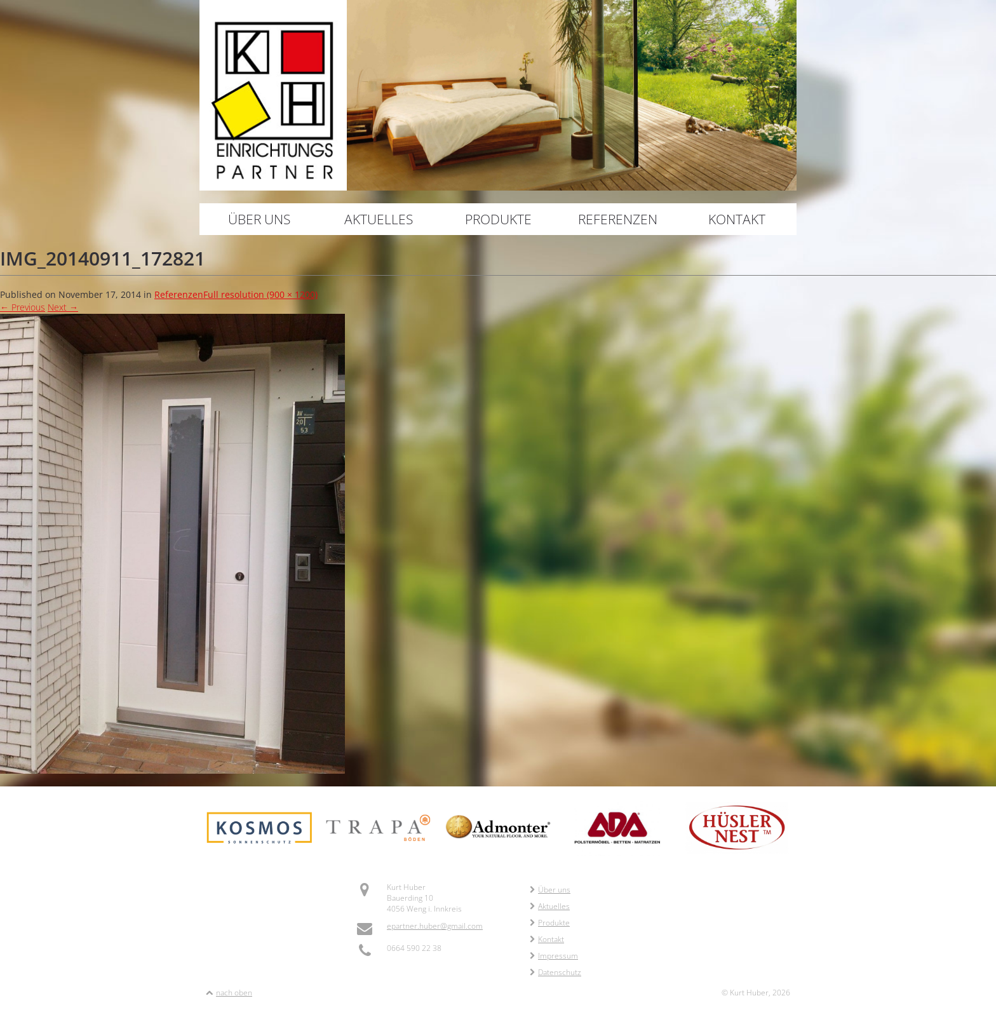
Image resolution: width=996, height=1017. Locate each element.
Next (63, 307)
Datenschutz (555, 972)
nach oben (234, 992)
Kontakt (736, 219)
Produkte (498, 219)
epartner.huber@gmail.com (435, 925)
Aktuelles (378, 219)
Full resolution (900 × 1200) (260, 294)
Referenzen (617, 219)
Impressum (554, 955)
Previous (22, 307)
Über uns (259, 219)
